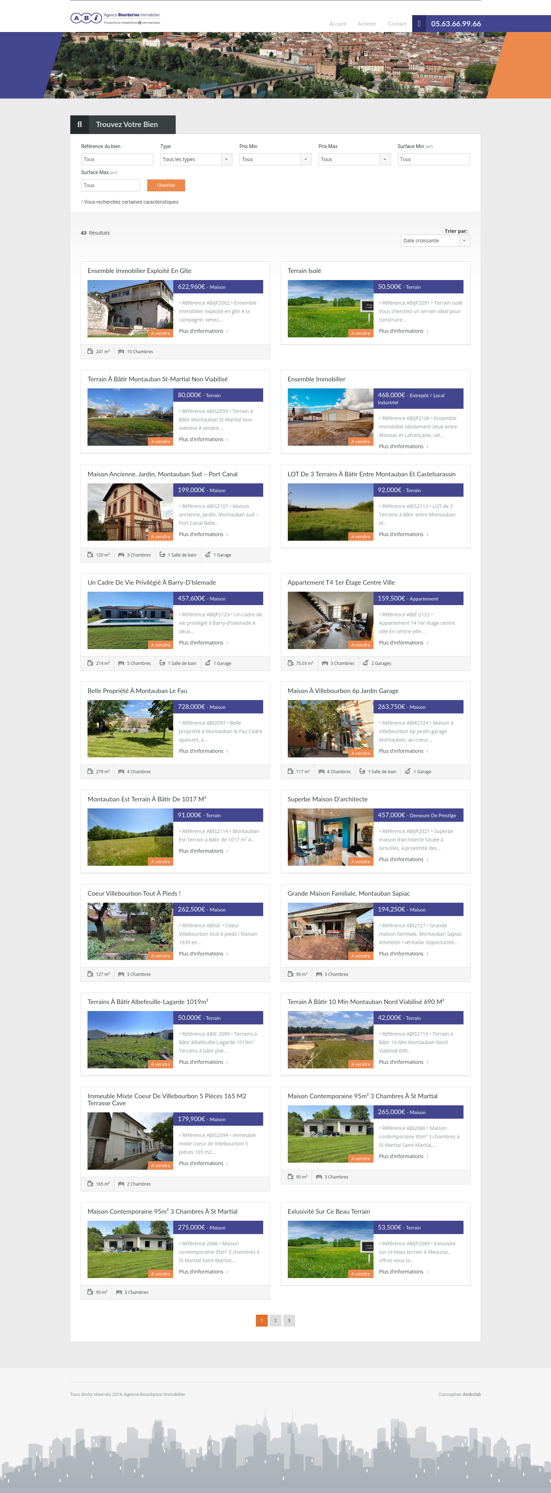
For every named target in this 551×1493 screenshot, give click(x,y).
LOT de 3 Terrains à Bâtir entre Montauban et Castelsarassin (372, 474)
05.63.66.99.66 (456, 23)
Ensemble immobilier (316, 379)
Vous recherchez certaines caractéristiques (130, 202)
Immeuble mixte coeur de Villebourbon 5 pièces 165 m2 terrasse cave (166, 1099)
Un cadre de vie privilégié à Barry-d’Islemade (151, 582)
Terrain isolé (304, 270)
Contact (397, 23)
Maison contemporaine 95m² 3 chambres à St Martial (363, 1096)
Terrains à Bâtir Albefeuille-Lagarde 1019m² (147, 1001)
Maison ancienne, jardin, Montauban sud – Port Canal (162, 474)
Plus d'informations (203, 331)
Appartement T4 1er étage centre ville (341, 582)
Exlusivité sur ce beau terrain (329, 1211)
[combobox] (196, 159)
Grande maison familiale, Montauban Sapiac (349, 893)
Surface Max (99, 172)
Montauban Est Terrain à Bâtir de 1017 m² (146, 799)
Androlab (472, 1394)
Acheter (367, 23)
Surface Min (415, 146)
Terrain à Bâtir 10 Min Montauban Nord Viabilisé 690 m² (366, 1001)
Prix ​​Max (328, 146)
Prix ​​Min (248, 146)
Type (165, 146)
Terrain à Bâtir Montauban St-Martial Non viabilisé (157, 379)
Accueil (337, 23)
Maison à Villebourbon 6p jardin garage (343, 690)
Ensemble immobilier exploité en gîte (139, 270)
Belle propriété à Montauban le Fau (137, 690)
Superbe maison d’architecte (328, 799)
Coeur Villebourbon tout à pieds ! (134, 893)
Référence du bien (101, 146)
